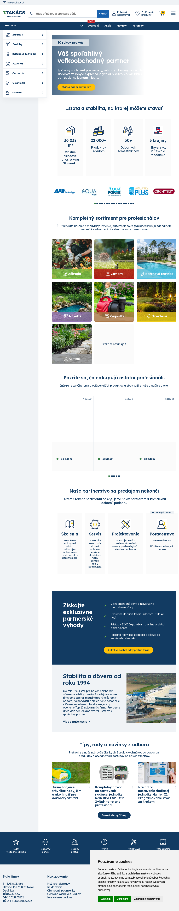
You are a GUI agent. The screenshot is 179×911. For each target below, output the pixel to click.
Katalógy (99, 25)
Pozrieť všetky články (114, 817)
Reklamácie (54, 889)
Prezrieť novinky (113, 344)
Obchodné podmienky (61, 892)
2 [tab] (97, 204)
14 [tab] (126, 204)
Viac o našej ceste (75, 723)
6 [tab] (107, 204)
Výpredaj (54, 25)
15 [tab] (128, 204)
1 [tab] (95, 204)
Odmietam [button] (122, 898)
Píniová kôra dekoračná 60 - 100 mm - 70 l (71, 448)
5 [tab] (104, 204)
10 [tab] (116, 204)
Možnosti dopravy (58, 885)
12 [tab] (121, 204)
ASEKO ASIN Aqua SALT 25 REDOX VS (154, 448)
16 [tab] (131, 204)
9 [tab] (114, 204)
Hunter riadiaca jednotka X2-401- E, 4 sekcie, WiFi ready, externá (114, 450)
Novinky (83, 25)
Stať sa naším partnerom (77, 87)
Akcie (69, 25)
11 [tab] (119, 204)
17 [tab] (133, 204)
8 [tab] (112, 204)
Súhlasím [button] (106, 898)
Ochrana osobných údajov (64, 896)
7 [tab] (109, 204)
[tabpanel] (64, 192)
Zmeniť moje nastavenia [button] (147, 898)
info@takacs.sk (13, 2)
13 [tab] (124, 204)
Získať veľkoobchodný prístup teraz (129, 651)
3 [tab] (100, 204)
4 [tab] (102, 204)
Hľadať (103, 13)
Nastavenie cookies (59, 899)
